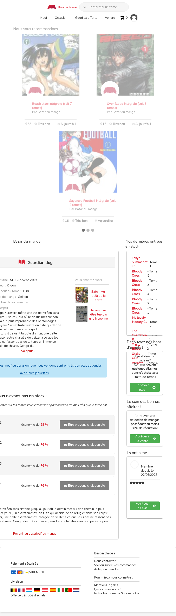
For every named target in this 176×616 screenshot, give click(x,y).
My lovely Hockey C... (139, 320)
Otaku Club (136, 356)
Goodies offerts (86, 18)
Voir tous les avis (146, 505)
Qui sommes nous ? (107, 589)
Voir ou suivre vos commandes (115, 565)
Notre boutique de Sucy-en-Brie (116, 593)
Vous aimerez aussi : (89, 280)
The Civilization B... (139, 335)
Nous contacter (105, 561)
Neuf (43, 18)
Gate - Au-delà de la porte (98, 296)
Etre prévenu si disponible (84, 424)
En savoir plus (146, 387)
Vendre (110, 18)
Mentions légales (106, 585)
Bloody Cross (137, 273)
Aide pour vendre (106, 569)
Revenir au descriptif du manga (34, 534)
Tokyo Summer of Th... (139, 262)
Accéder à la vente (145, 438)
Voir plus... (28, 351)
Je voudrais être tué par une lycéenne (98, 314)
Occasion (61, 18)
